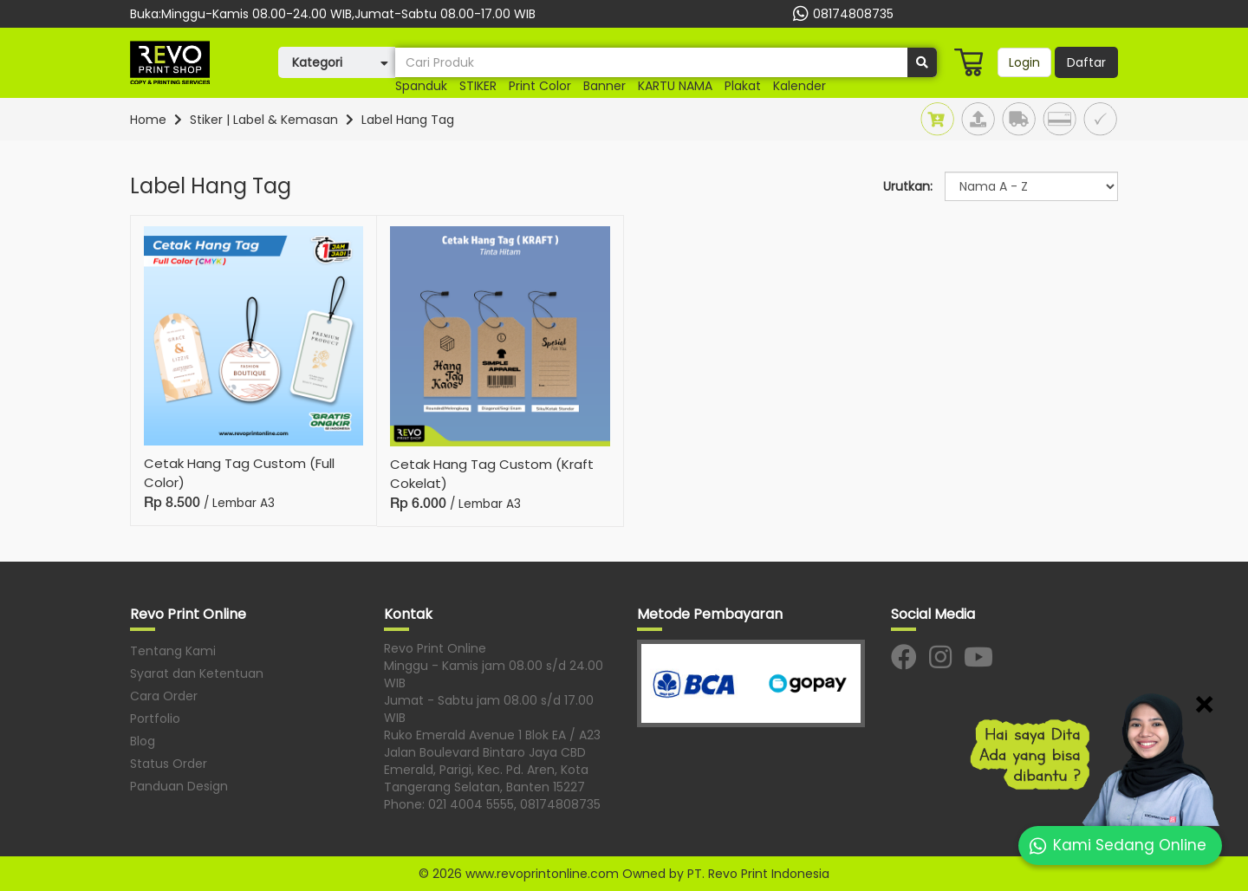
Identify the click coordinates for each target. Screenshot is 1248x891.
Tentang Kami (173, 651)
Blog (142, 741)
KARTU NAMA (675, 85)
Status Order (168, 763)
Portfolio (155, 718)
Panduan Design (179, 786)
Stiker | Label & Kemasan (264, 119)
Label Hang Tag (407, 119)
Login (1024, 62)
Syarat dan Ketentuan (196, 673)
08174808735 (841, 14)
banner (604, 85)
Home (148, 119)
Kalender (799, 85)
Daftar (1086, 62)
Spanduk (421, 85)
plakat (743, 85)
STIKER (478, 85)
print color (540, 85)
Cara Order (164, 696)
